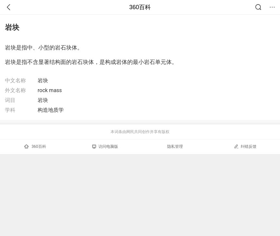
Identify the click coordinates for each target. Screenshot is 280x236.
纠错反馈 (245, 146)
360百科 (140, 7)
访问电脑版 (105, 146)
